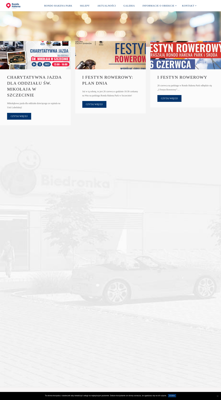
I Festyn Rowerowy (182, 77)
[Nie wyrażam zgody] (217, 396)
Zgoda (172, 396)
